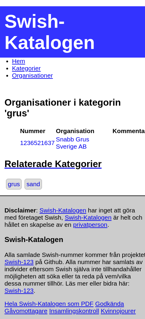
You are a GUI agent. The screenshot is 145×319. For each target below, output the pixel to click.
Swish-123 (19, 261)
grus (14, 184)
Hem (18, 61)
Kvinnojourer (118, 310)
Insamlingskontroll (74, 310)
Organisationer (32, 75)
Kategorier (26, 68)
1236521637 (37, 142)
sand (33, 184)
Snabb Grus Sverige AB (72, 143)
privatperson (90, 224)
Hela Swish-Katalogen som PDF (48, 303)
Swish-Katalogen (63, 210)
